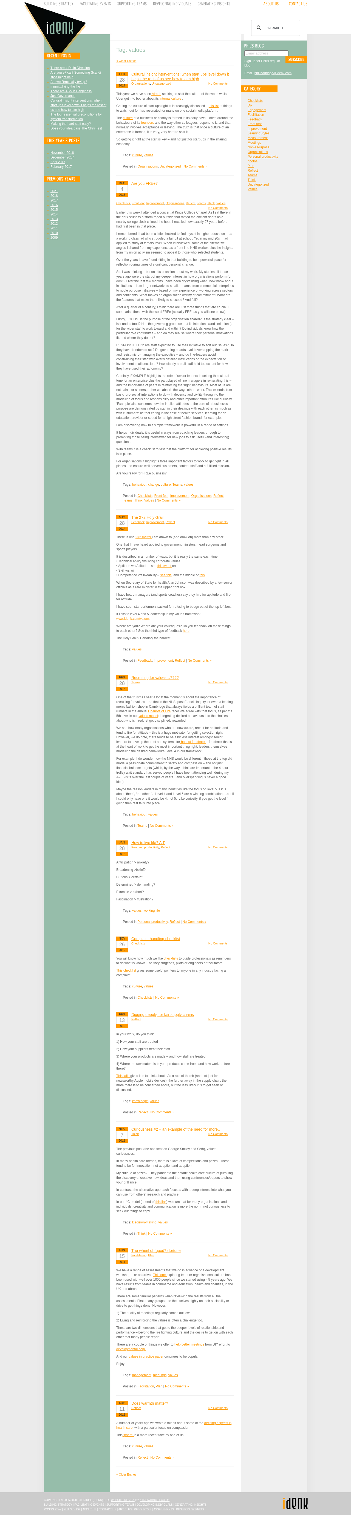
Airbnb (156, 94)
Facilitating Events (89, 1504)
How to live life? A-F (148, 842)
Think (211, 203)
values (149, 155)
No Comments (218, 83)
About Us (90, 1509)
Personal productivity (145, 847)
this (202, 575)
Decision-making (144, 1222)
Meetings (254, 143)
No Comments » (195, 166)
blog (247, 65)
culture (128, 118)
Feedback (138, 522)
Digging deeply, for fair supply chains (162, 1014)
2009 (54, 238)
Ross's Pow (52, 1509)
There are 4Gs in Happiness (71, 91)
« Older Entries (126, 60)
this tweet (164, 566)
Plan (151, 1255)
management (141, 1375)
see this (165, 575)
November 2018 (62, 153)
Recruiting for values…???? (155, 677)
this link (160, 1202)
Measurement (258, 138)
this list (214, 106)
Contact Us (107, 1509)
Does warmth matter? (149, 1403)
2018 (54, 196)
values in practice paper (146, 1356)
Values (220, 203)
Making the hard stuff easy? (70, 124)
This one (160, 1275)
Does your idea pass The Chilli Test (76, 128)
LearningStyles (258, 133)
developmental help (131, 1349)
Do (250, 105)
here (186, 631)
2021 (54, 191)
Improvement (155, 203)
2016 (54, 205)
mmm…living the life (65, 86)
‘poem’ (128, 1435)
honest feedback (193, 742)
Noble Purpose (258, 147)
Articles (125, 1509)
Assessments (163, 1509)
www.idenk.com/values (132, 619)
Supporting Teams (120, 1504)
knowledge (140, 1101)
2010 (54, 233)
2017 (54, 200)
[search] (275, 28)
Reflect (190, 203)
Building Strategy (58, 1504)
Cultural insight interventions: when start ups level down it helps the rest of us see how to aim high (78, 105)
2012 (54, 224)
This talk (123, 1076)
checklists (171, 958)
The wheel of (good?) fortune (156, 1250)
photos (252, 161)
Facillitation (138, 1255)
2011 (54, 228)
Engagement (257, 110)
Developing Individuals (155, 1504)
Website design (123, 1500)
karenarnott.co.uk (155, 1500)
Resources (142, 1509)
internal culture (171, 98)
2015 (54, 210)
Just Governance (62, 96)
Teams (201, 203)
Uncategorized (161, 83)
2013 (54, 219)
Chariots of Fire (159, 711)
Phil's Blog (72, 1509)
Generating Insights (190, 1504)
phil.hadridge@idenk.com (273, 73)
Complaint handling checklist (155, 939)
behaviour (139, 484)
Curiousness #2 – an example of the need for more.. (175, 1129)
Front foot (138, 203)
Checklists (123, 203)
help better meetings (189, 1344)
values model (148, 716)
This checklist (126, 970)
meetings (160, 1375)
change (153, 484)
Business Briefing (190, 1509)
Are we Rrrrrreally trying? (68, 82)
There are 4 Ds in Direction (70, 68)
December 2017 (62, 157)
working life (151, 910)
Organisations (140, 83)
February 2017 (61, 167)
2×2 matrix (143, 537)
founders (147, 123)
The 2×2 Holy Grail (147, 517)
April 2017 (57, 162)
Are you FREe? (144, 183)
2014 (54, 214)
